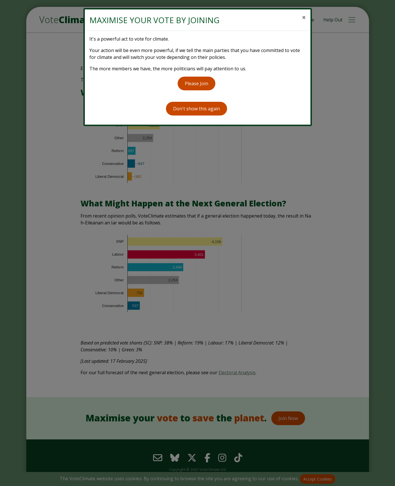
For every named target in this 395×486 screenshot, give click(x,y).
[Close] (303, 17)
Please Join (196, 83)
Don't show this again (196, 108)
